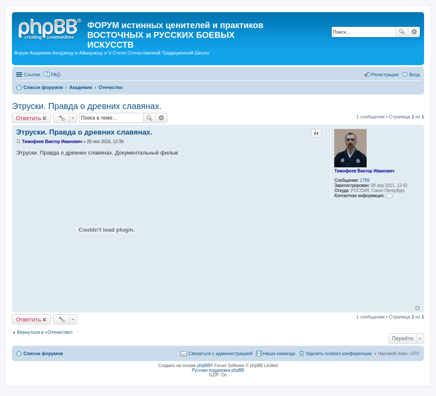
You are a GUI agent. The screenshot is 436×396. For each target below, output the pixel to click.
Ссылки (32, 74)
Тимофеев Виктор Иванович (364, 171)
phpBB (203, 365)
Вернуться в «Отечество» (45, 332)
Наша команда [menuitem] (279, 353)
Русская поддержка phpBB (218, 370)
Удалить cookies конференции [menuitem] (339, 353)
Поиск (402, 32)
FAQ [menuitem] (55, 74)
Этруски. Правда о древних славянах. (86, 106)
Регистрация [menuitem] (385, 74)
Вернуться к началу (417, 308)
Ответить (28, 118)
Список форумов (43, 353)
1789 (364, 180)
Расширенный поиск (414, 32)
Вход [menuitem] (414, 74)
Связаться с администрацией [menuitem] (220, 353)
